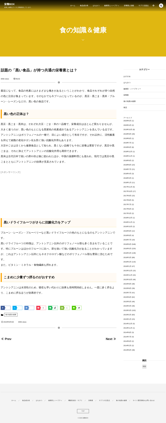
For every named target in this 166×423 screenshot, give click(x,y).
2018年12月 (127, 152)
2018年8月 (127, 165)
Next (111, 339)
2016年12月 (127, 218)
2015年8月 (127, 288)
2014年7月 (127, 337)
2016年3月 (127, 257)
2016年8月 (127, 235)
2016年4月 (127, 253)
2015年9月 (127, 284)
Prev (6, 339)
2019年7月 (127, 143)
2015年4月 (127, 306)
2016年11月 (127, 222)
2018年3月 (127, 178)
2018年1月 (127, 183)
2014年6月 (127, 341)
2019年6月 (127, 147)
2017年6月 (127, 209)
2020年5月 (127, 121)
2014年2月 (127, 346)
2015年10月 (127, 280)
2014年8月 (127, 332)
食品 (125, 107)
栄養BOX (9, 4)
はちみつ (127, 83)
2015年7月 (127, 293)
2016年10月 (127, 226)
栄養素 (126, 95)
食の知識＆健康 (10, 315)
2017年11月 (127, 187)
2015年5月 (127, 302)
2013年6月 (127, 350)
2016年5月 (127, 249)
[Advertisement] (58, 194)
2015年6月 (127, 297)
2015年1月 (127, 319)
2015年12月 (127, 271)
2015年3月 (127, 310)
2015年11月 (127, 275)
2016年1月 (127, 266)
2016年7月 (127, 240)
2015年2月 (127, 315)
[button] (161, 5)
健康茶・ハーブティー (132, 89)
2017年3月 (127, 213)
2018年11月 (127, 156)
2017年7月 (127, 204)
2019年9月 (127, 134)
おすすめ (127, 76)
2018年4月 (127, 174)
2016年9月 (127, 231)
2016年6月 (127, 244)
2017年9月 (127, 196)
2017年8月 (127, 200)
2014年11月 (127, 328)
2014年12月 (127, 324)
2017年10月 (127, 191)
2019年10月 (127, 129)
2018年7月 (127, 169)
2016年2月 (127, 262)
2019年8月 (127, 138)
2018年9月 (127, 160)
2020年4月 (127, 125)
